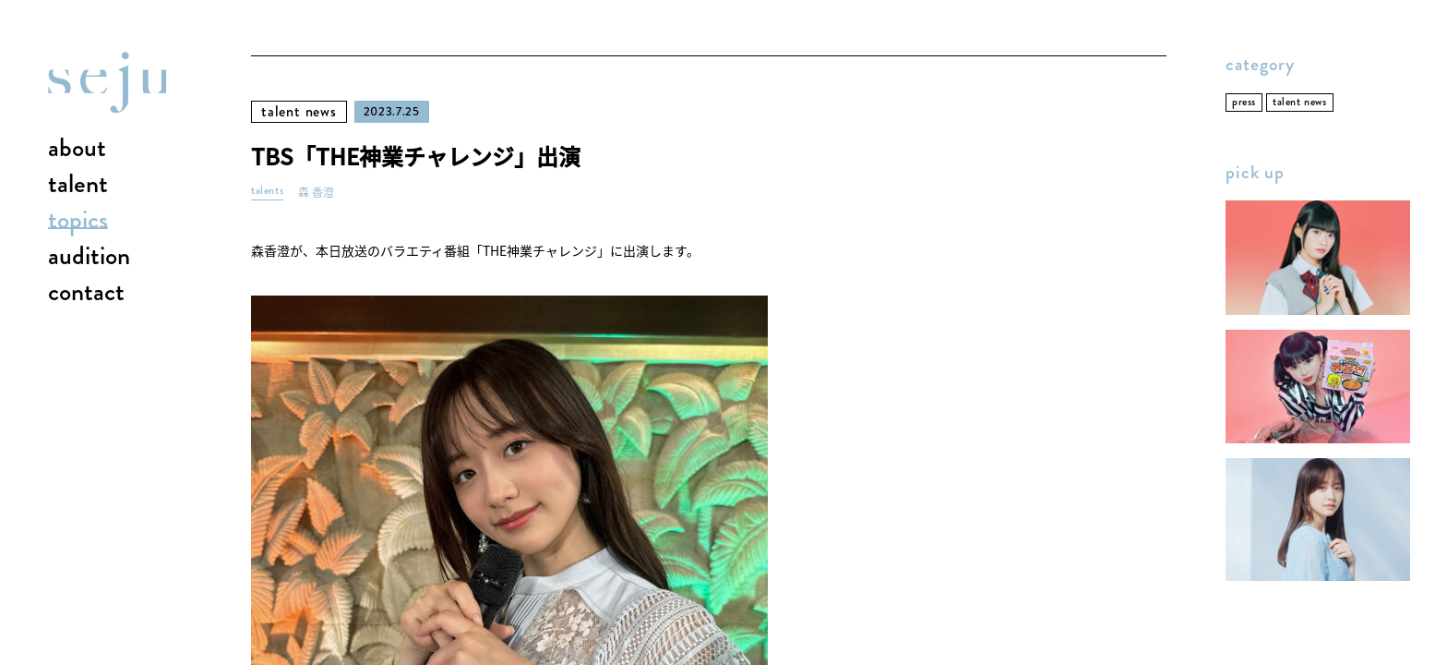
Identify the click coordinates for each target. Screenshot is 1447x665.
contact (86, 293)
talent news (299, 111)
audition (89, 257)
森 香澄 (316, 192)
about (77, 149)
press (1244, 102)
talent (78, 185)
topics (78, 221)
